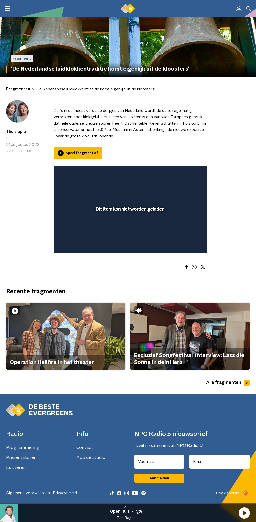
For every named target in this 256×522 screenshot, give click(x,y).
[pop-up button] (186, 242)
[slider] (129, 229)
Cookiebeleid (227, 493)
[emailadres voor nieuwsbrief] (220, 462)
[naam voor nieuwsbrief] (159, 462)
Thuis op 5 (16, 132)
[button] (244, 513)
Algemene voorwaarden (28, 493)
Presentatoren (21, 457)
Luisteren (16, 467)
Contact (84, 447)
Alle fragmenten (228, 383)
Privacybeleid (65, 493)
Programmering (23, 447)
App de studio (91, 457)
